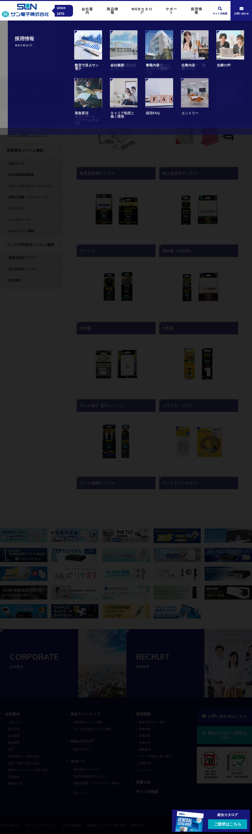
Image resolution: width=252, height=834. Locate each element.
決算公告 (143, 782)
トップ (16, 65)
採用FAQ (145, 763)
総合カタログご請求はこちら (224, 735)
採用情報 (143, 714)
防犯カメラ (16, 163)
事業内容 (145, 729)
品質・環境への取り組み (24, 763)
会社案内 (12, 714)
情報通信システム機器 (25, 150)
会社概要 (14, 736)
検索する (49, 126)
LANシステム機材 (21, 231)
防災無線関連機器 (21, 175)
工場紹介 (14, 777)
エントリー (146, 770)
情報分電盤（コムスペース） (29, 197)
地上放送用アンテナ (23, 269)
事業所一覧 (15, 783)
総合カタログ (82, 749)
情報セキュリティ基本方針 (106, 825)
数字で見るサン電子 (152, 722)
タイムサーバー (20, 220)
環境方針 (137, 825)
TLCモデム (16, 208)
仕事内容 (145, 736)
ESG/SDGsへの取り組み (24, 756)
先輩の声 (145, 742)
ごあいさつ (15, 722)
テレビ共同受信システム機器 (30, 245)
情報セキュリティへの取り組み (28, 770)
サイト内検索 (147, 792)
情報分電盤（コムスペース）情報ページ (97, 784)
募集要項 (145, 749)
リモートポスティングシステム (31, 186)
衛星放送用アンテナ (23, 258)
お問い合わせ (9, 825)
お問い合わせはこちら (224, 716)
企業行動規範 (72, 825)
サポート (78, 761)
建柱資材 (15, 280)
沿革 (11, 749)
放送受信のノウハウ (87, 769)
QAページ (80, 793)
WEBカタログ (82, 741)
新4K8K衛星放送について (90, 776)
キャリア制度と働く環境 (155, 756)
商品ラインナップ (85, 714)
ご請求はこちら (227, 824)
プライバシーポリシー (41, 825)
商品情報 (34, 65)
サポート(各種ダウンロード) (27, 135)
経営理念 (14, 729)
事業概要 (14, 742)
